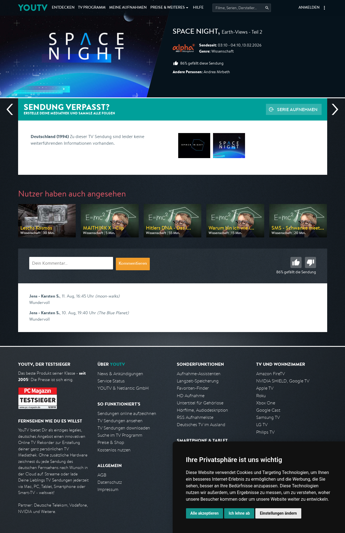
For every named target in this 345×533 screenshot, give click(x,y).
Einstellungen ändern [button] (278, 513)
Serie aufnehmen (297, 109)
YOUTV (32, 7)
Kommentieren (133, 264)
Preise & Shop (110, 442)
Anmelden (309, 8)
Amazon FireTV (270, 374)
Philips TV (265, 432)
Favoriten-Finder (193, 388)
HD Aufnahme (190, 396)
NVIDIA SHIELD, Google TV (282, 381)
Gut (296, 262)
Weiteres (167, 8)
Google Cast (268, 410)
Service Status (111, 381)
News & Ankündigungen (120, 374)
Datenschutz (109, 482)
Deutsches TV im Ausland (201, 425)
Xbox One (265, 403)
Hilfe (198, 8)
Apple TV (264, 388)
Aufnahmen (128, 8)
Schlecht (310, 262)
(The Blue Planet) (113, 312)
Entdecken (63, 8)
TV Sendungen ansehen (120, 421)
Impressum (107, 489)
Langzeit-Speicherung (198, 381)
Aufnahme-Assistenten (199, 374)
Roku (261, 396)
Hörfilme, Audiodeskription (202, 410)
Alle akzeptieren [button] (204, 513)
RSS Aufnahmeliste (195, 417)
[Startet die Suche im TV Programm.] (241, 8)
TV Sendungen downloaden (123, 428)
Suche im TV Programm (119, 435)
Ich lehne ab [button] (239, 513)
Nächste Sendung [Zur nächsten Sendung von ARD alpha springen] (332, 109)
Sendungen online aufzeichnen (126, 413)
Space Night (195, 32)
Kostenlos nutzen (114, 450)
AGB (101, 475)
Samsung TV (268, 417)
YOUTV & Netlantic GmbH (123, 388)
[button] (324, 8)
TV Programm (92, 8)
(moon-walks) (107, 296)
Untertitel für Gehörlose (200, 403)
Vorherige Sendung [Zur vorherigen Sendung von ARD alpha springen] (12, 109)
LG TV (262, 425)
